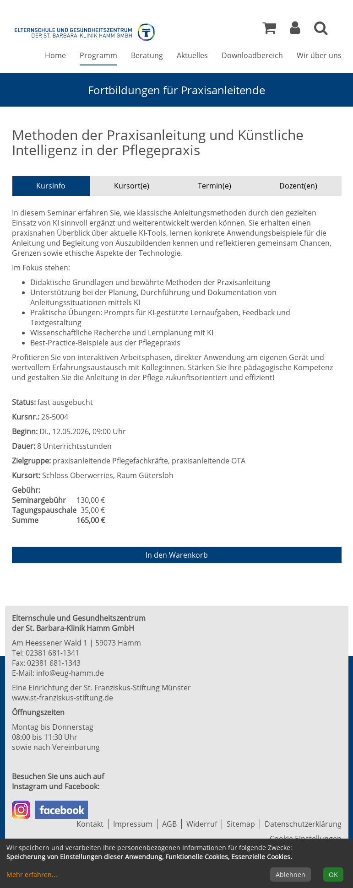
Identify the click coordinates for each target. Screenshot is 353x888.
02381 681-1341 (52, 653)
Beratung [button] (147, 55)
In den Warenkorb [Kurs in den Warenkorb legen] (177, 555)
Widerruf (201, 824)
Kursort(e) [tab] (131, 186)
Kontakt (89, 824)
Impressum (132, 824)
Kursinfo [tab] (50, 186)
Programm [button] (98, 55)
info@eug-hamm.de (70, 673)
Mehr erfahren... (31, 874)
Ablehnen (290, 874)
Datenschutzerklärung (303, 824)
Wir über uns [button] (319, 55)
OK (333, 874)
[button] (295, 30)
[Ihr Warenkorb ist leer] (269, 30)
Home (55, 55)
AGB (169, 824)
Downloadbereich (252, 55)
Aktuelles (192, 55)
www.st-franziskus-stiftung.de (62, 698)
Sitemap (241, 824)
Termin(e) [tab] (214, 186)
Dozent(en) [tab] (298, 186)
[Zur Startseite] (85, 31)
